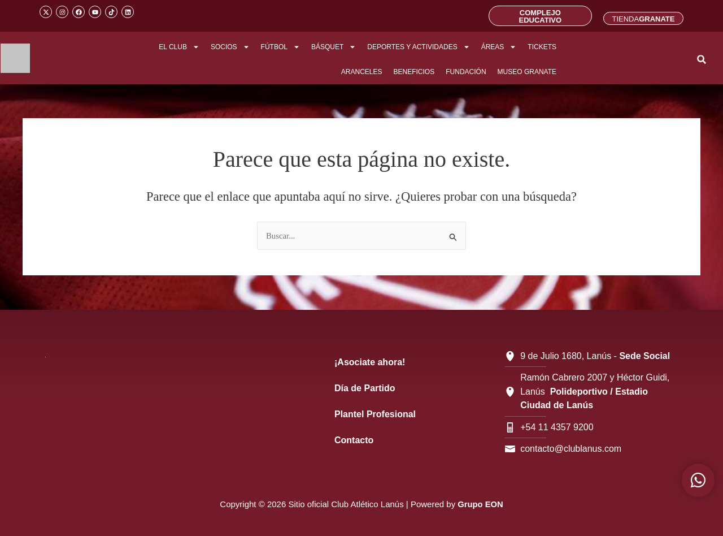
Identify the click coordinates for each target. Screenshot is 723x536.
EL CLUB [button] (179, 47)
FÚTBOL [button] (280, 47)
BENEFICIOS (414, 72)
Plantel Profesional (375, 414)
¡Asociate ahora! (369, 362)
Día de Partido (364, 388)
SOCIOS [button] (230, 47)
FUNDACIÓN (466, 72)
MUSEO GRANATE (527, 72)
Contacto (353, 440)
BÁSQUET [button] (333, 47)
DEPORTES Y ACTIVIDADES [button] (418, 47)
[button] (702, 60)
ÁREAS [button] (499, 47)
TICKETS (542, 47)
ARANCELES (361, 72)
